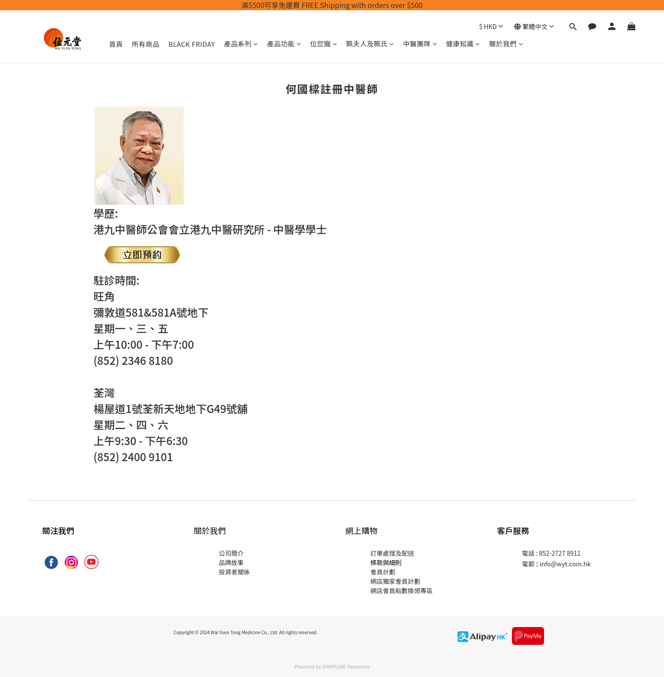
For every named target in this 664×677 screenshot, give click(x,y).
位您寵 (323, 43)
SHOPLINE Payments (346, 666)
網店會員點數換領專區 (402, 590)
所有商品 (146, 44)
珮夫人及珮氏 (370, 43)
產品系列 (241, 43)
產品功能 (284, 43)
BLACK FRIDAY (192, 44)
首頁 (116, 44)
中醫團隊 (420, 43)
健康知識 (463, 43)
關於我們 (506, 43)
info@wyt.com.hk (565, 563)
